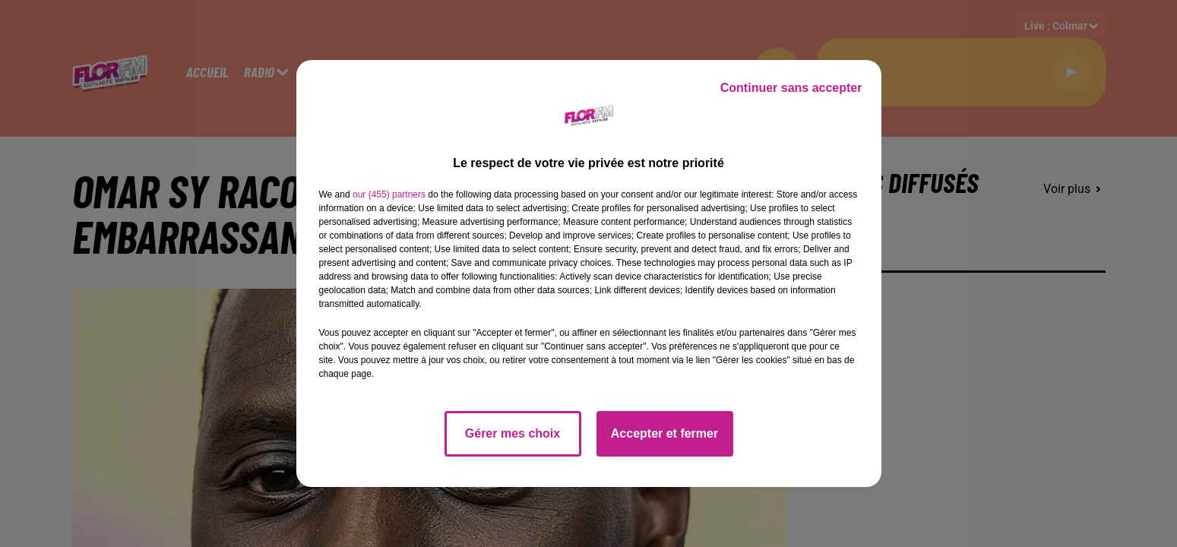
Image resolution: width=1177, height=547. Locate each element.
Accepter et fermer (664, 433)
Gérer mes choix (512, 433)
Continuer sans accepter (791, 87)
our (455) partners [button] (389, 194)
